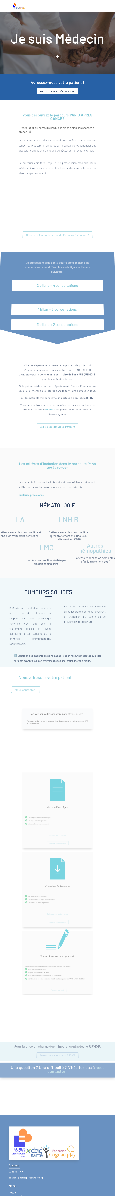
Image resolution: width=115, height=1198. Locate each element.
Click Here (57, 41)
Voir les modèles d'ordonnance (57, 90)
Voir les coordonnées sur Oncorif (57, 416)
